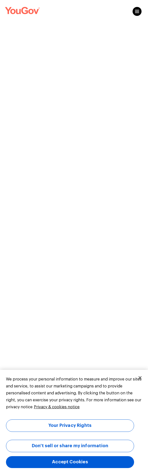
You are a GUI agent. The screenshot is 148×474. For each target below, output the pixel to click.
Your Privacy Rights (70, 425)
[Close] (140, 377)
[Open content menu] (137, 11)
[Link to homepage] (22, 11)
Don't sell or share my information (70, 445)
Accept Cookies (70, 462)
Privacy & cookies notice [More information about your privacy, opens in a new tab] (57, 407)
